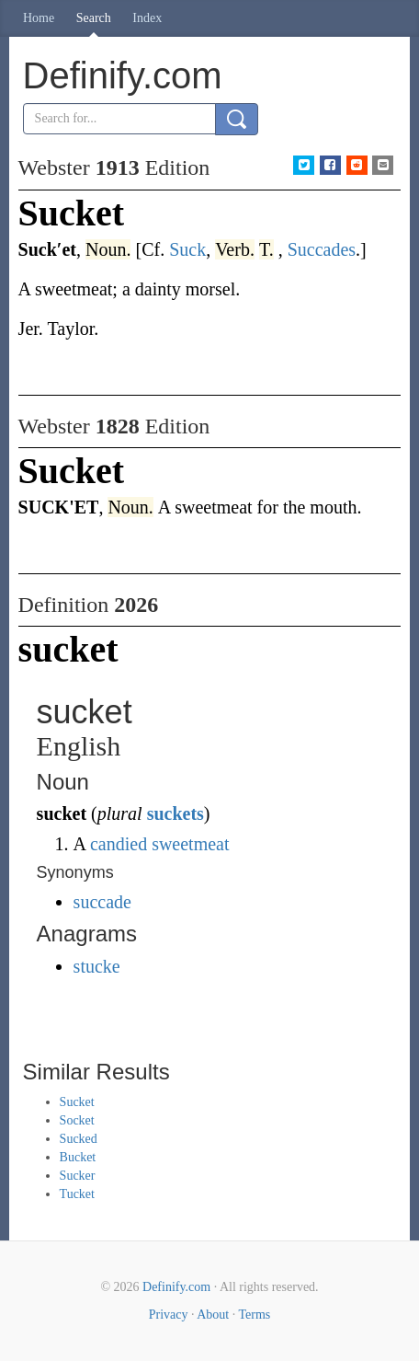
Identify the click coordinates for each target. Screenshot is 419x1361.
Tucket (77, 1194)
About (213, 1314)
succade (102, 902)
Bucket (78, 1157)
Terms (254, 1314)
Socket (77, 1120)
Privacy (168, 1314)
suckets (175, 813)
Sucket (77, 1102)
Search (93, 18)
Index (147, 18)
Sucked (78, 1139)
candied (118, 844)
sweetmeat (190, 844)
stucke (97, 966)
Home (38, 18)
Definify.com (176, 1287)
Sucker (78, 1175)
